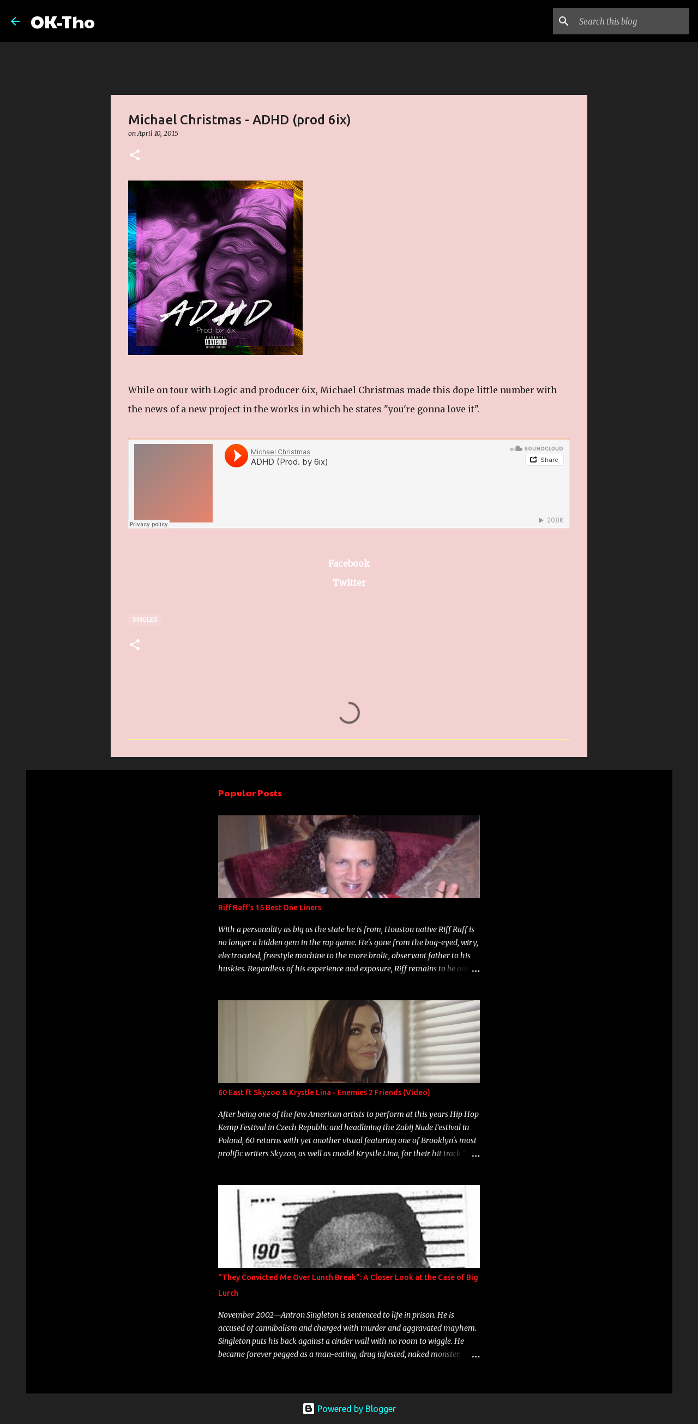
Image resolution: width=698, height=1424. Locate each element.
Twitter (349, 582)
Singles (145, 619)
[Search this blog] (632, 21)
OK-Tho (63, 21)
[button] (134, 155)
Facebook (349, 563)
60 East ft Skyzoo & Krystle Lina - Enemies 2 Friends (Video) (324, 1092)
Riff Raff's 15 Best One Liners (269, 907)
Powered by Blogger (349, 1409)
